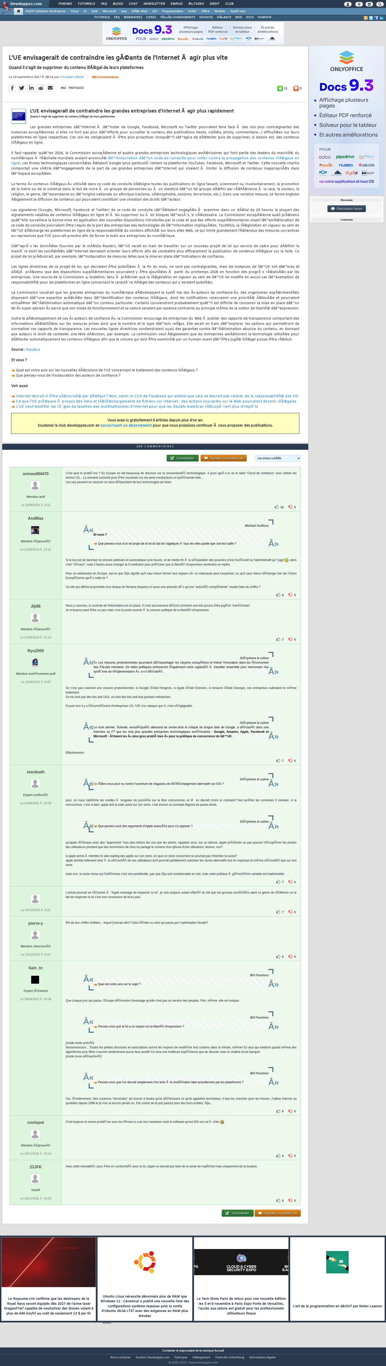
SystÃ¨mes (238, 11)
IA (84, 11)
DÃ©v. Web (139, 11)
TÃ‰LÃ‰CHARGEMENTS (177, 17)
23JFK (36, 1176)
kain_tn (36, 977)
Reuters (33, 353)
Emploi (176, 4)
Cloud (74, 11)
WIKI (238, 17)
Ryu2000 (35, 660)
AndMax (35, 528)
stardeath (36, 781)
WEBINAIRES (133, 17)
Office (205, 11)
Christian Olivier (72, 80)
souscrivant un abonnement (126, 429)
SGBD (192, 11)
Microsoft (109, 11)
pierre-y (35, 933)
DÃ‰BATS (224, 17)
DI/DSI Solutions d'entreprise (45, 11)
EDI (154, 11)
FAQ (103, 4)
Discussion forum (346, 209)
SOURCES (206, 17)
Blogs (117, 4)
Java (124, 11)
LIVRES (151, 17)
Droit (214, 4)
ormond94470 (36, 483)
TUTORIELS (102, 17)
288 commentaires (104, 80)
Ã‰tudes (196, 4)
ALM (94, 11)
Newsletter (154, 4)
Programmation (172, 11)
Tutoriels (86, 4)
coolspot (35, 1132)
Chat (133, 4)
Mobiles (220, 11)
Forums (65, 4)
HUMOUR (264, 17)
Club (229, 4)
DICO (250, 17)
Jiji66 (36, 616)
